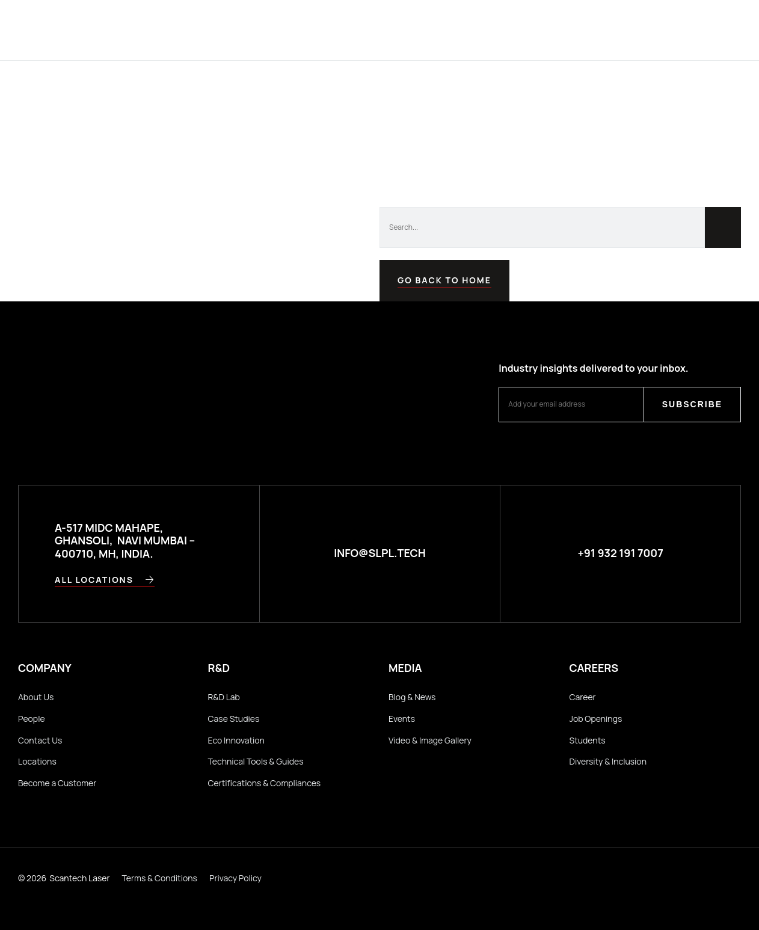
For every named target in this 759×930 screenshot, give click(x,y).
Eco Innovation (236, 740)
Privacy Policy (235, 878)
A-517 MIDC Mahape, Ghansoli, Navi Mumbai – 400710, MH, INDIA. (125, 540)
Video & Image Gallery (430, 740)
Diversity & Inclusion (608, 761)
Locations (37, 761)
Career (583, 697)
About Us (36, 697)
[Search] (723, 227)
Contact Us (40, 740)
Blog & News (412, 697)
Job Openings (596, 718)
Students (588, 740)
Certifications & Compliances (264, 783)
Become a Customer (57, 783)
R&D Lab (224, 697)
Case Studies (234, 718)
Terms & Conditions (159, 878)
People (31, 718)
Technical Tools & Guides (256, 761)
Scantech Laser (79, 878)
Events (402, 718)
